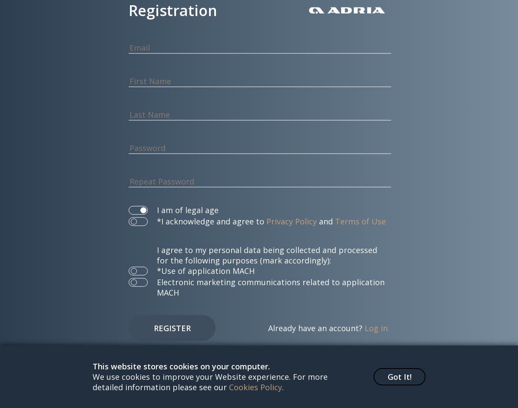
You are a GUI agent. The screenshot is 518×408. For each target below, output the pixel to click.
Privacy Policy (291, 221)
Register (172, 328)
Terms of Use (360, 221)
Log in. (377, 328)
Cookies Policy (255, 387)
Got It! (400, 377)
